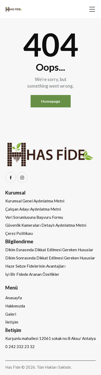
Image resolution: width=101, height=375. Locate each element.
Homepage (50, 101)
